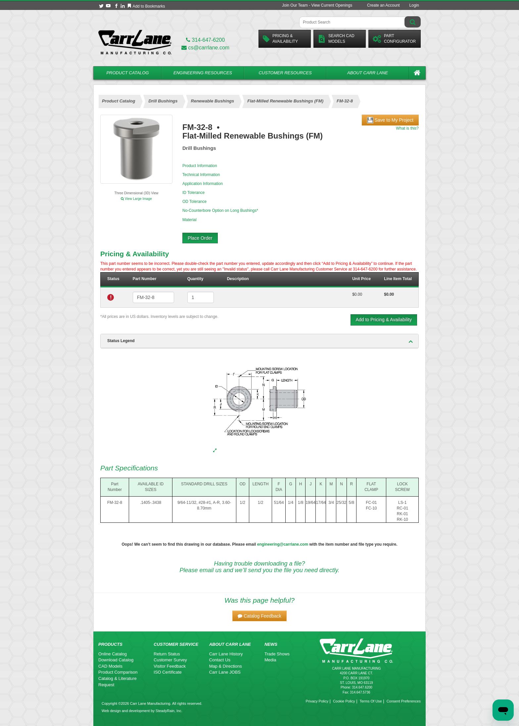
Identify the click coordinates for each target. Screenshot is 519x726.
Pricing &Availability (280, 38)
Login (414, 5)
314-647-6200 (205, 40)
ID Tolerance (193, 192)
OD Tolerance (194, 201)
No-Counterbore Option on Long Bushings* (220, 210)
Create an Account (383, 5)
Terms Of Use (370, 701)
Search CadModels (336, 38)
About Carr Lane (367, 72)
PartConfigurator (394, 38)
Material (189, 219)
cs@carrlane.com (205, 47)
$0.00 (357, 294)
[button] (259, 616)
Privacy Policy (317, 701)
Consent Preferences (404, 701)
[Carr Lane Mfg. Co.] (134, 42)
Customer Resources (285, 72)
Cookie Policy (344, 701)
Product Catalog (127, 72)
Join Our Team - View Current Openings (317, 5)
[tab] (259, 341)
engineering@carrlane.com (282, 544)
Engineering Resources (202, 72)
